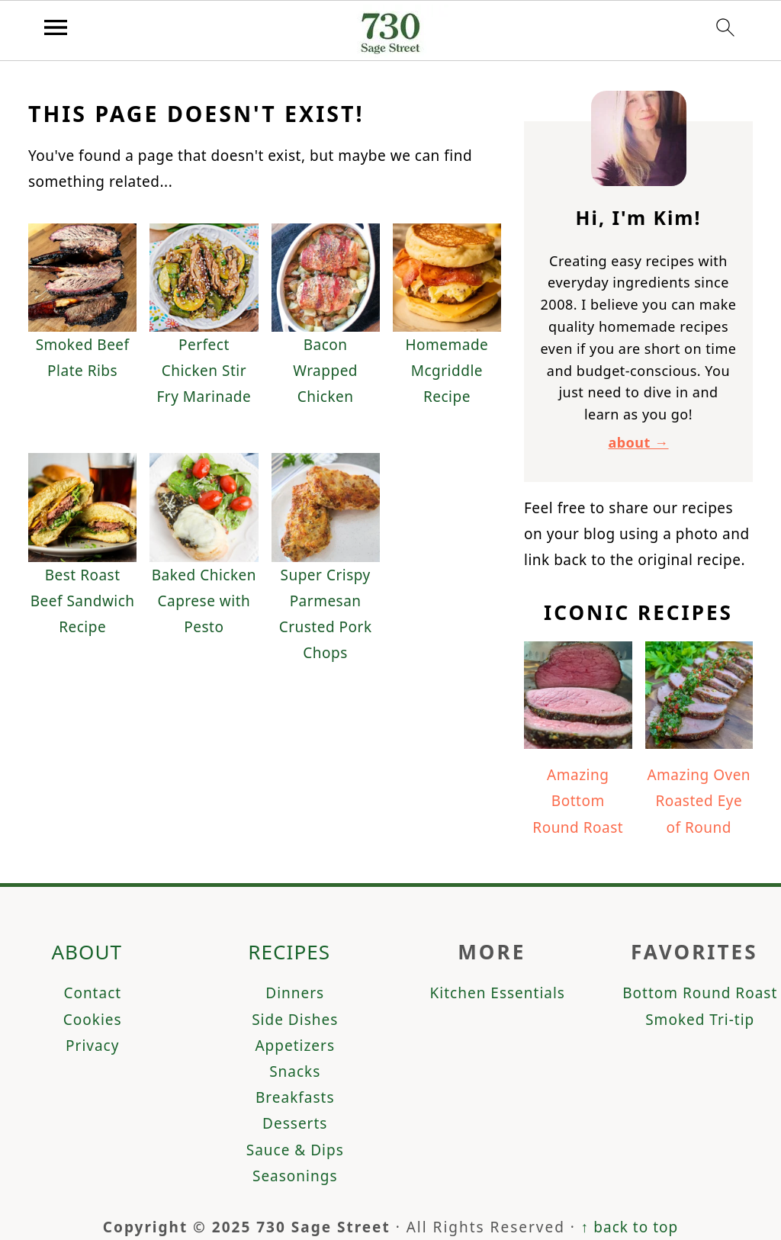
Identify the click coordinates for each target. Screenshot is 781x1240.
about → (638, 442)
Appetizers (295, 1045)
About (86, 951)
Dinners (294, 993)
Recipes (289, 951)
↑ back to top (629, 1227)
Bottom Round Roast (699, 993)
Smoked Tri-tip (699, 1020)
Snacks (294, 1071)
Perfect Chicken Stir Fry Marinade (203, 370)
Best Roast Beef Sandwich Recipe (83, 601)
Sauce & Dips (295, 1150)
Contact (92, 993)
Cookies (92, 1020)
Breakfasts (295, 1097)
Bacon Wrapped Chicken (325, 370)
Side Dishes (295, 1020)
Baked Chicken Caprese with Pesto (204, 601)
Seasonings (295, 1176)
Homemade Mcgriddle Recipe (446, 370)
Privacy (92, 1045)
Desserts (294, 1123)
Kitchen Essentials (497, 993)
